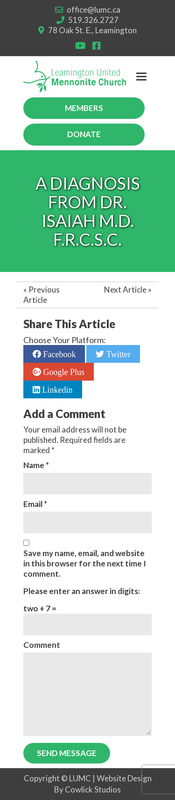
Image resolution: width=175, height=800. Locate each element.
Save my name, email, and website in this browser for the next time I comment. (84, 563)
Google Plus (62, 371)
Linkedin (56, 389)
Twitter (117, 354)
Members (84, 108)
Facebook (58, 354)
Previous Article (41, 295)
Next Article (125, 289)
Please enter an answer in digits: (81, 591)
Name (36, 465)
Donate (84, 134)
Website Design (124, 778)
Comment (41, 645)
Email (35, 504)
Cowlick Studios (93, 789)
